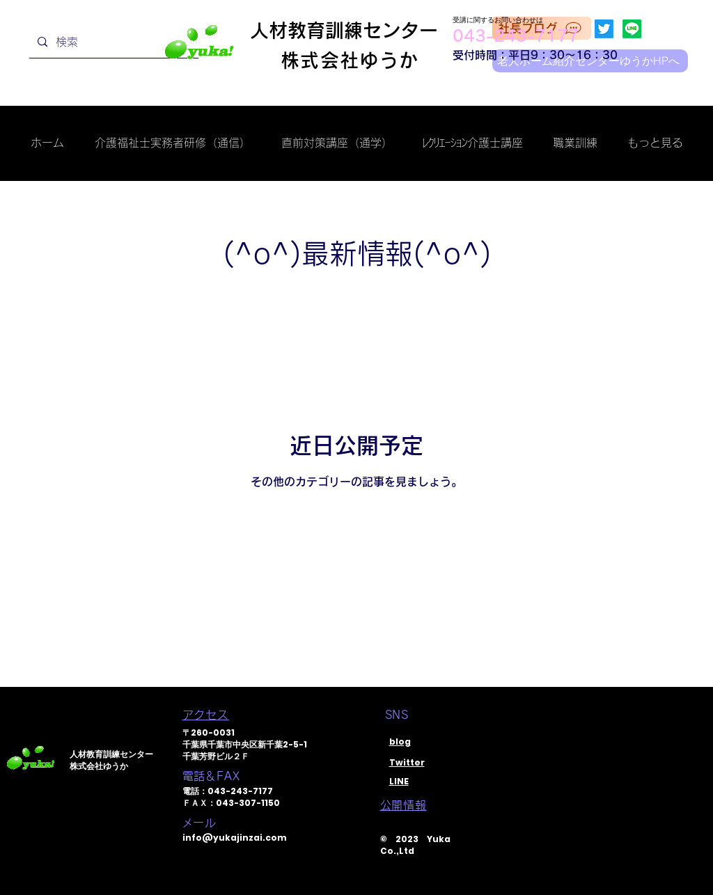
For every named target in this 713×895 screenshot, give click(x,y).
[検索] (112, 42)
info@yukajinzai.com (234, 837)
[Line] (631, 28)
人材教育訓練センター (344, 30)
